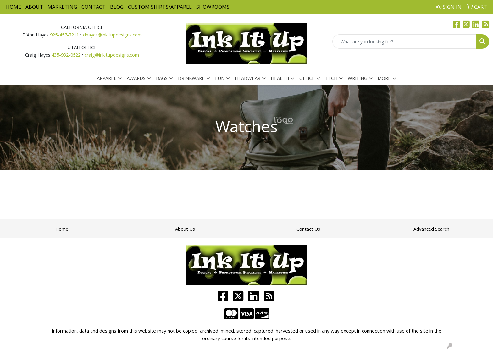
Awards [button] (136, 78)
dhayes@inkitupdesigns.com (112, 34)
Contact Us (308, 229)
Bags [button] (162, 78)
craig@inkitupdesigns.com (112, 55)
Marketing (62, 6)
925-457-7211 (64, 34)
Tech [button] (331, 78)
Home (13, 6)
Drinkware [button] (191, 78)
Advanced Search (431, 229)
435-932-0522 (66, 55)
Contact (93, 6)
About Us (185, 229)
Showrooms (213, 6)
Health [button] (280, 78)
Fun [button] (219, 78)
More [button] (384, 78)
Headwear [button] (247, 78)
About (34, 6)
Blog (117, 6)
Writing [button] (357, 78)
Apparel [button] (106, 78)
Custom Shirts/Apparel (160, 6)
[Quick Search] (404, 41)
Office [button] (307, 78)
